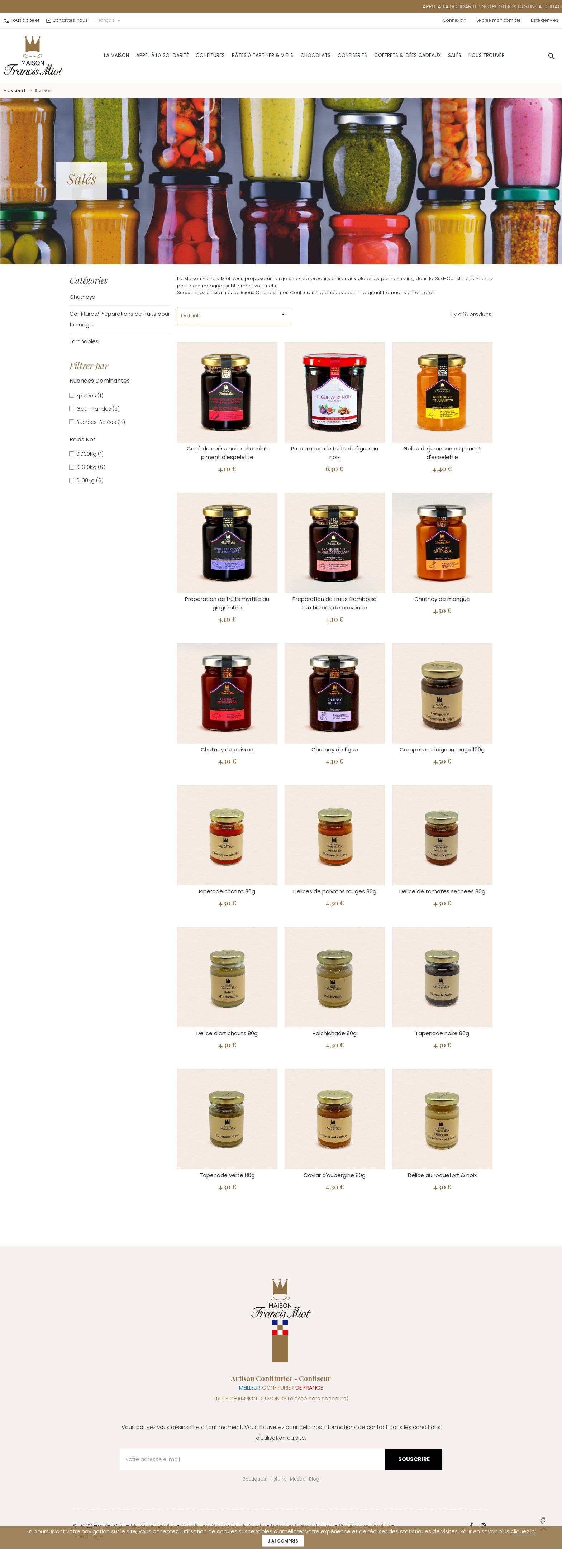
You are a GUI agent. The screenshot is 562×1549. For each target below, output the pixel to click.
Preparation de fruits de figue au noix (334, 453)
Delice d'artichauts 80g (227, 1033)
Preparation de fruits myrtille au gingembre (227, 603)
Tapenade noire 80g (442, 1033)
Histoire (278, 1479)
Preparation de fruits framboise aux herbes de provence (334, 603)
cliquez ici (523, 1531)
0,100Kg (90, 480)
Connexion (454, 20)
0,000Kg (90, 454)
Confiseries (334, 55)
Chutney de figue (334, 749)
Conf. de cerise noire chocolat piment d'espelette (227, 453)
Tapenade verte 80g (227, 1175)
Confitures (191, 55)
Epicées (89, 395)
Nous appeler (24, 20)
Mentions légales (153, 1525)
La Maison (98, 55)
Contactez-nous (70, 20)
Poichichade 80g (335, 1033)
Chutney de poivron (227, 749)
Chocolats (297, 55)
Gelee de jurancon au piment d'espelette (442, 453)
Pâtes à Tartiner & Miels (244, 55)
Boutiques (254, 1479)
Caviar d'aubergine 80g (335, 1175)
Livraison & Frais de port (302, 1525)
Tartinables (84, 341)
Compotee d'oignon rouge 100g (442, 749)
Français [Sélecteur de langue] (109, 20)
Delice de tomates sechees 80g (442, 891)
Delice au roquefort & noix (442, 1175)
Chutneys (82, 297)
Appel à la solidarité (144, 55)
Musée (298, 1479)
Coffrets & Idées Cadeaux (389, 55)
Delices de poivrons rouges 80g (334, 891)
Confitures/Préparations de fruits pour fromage (120, 319)
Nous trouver (468, 55)
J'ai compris (283, 1541)
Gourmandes (98, 408)
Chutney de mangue (442, 599)
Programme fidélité (364, 1525)
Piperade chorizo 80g (227, 891)
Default (234, 314)
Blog (314, 1479)
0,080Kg (90, 467)
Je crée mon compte (498, 20)
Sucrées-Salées (100, 422)
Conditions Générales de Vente (223, 1525)
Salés (436, 55)
